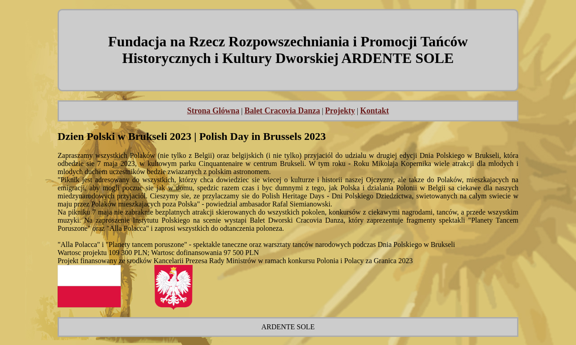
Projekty (340, 110)
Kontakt (374, 110)
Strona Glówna (213, 110)
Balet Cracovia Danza (282, 110)
